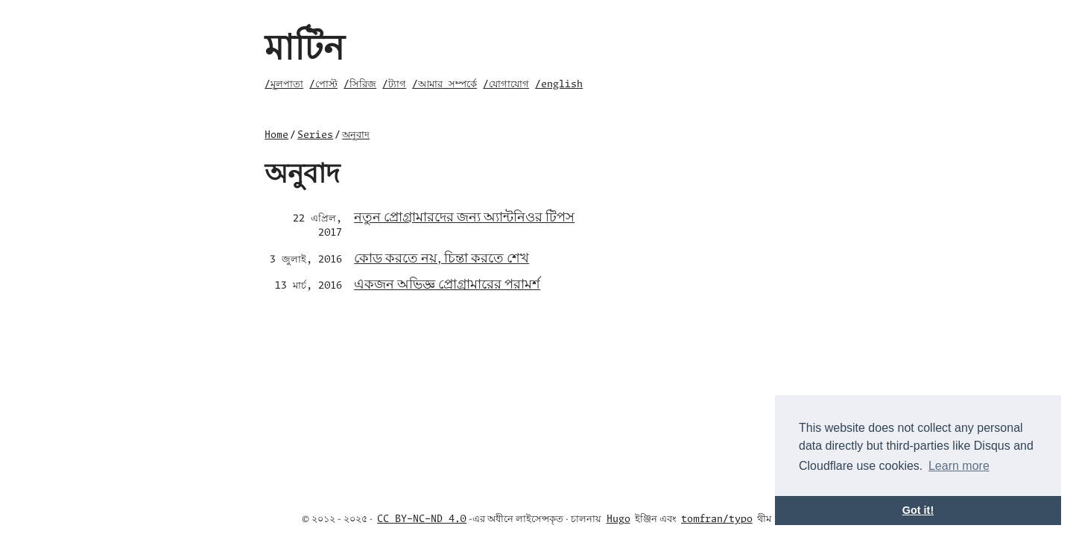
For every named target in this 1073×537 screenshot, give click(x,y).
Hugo (618, 519)
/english (559, 85)
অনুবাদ (356, 135)
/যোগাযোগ (506, 85)
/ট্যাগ (394, 85)
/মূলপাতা (284, 85)
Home (276, 135)
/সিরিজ (360, 85)
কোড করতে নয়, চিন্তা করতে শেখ (441, 257)
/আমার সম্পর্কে (444, 85)
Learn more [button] (959, 465)
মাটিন (304, 44)
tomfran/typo (717, 519)
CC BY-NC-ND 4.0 (421, 519)
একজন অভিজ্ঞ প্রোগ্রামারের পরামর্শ (447, 283)
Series (315, 135)
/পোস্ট (323, 85)
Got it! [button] (918, 510)
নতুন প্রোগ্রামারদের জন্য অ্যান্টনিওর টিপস (464, 216)
